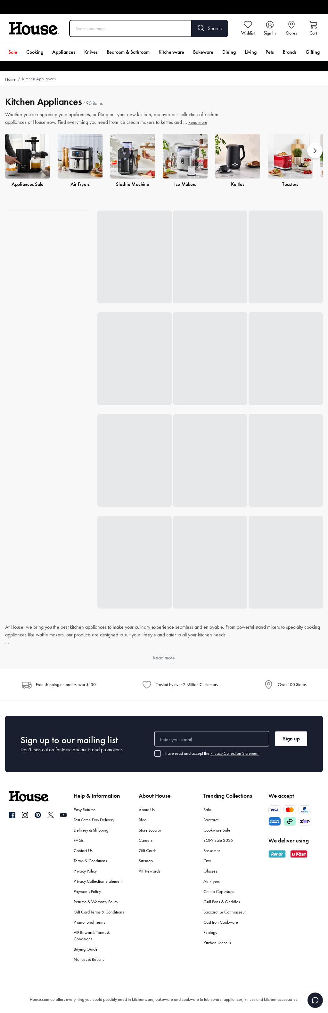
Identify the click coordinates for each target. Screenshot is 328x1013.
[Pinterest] (38, 815)
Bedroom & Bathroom (128, 52)
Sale (12, 52)
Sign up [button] (291, 739)
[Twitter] (50, 815)
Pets (270, 52)
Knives (91, 52)
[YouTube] (63, 815)
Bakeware (203, 52)
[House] (34, 28)
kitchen (77, 627)
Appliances (63, 52)
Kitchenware (171, 52)
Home (10, 79)
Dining (229, 52)
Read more (197, 122)
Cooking (34, 52)
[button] (315, 150)
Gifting (313, 52)
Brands (290, 52)
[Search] (210, 28)
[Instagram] (25, 815)
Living (251, 52)
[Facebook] (12, 815)
